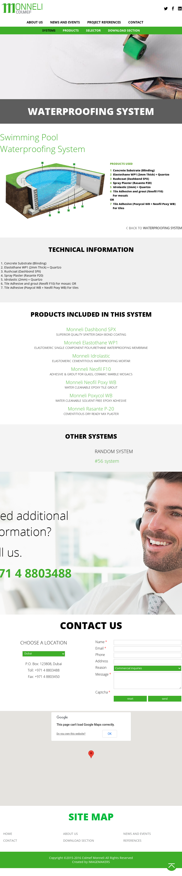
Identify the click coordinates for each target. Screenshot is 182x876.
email (100, 648)
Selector (93, 30)
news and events (65, 22)
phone (100, 654)
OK (110, 733)
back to (155, 228)
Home (7, 834)
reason (100, 667)
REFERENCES (132, 840)
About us (35, 22)
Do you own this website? (71, 733)
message (103, 674)
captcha (102, 692)
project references (104, 22)
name (101, 642)
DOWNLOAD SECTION (124, 30)
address (101, 661)
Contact (135, 22)
